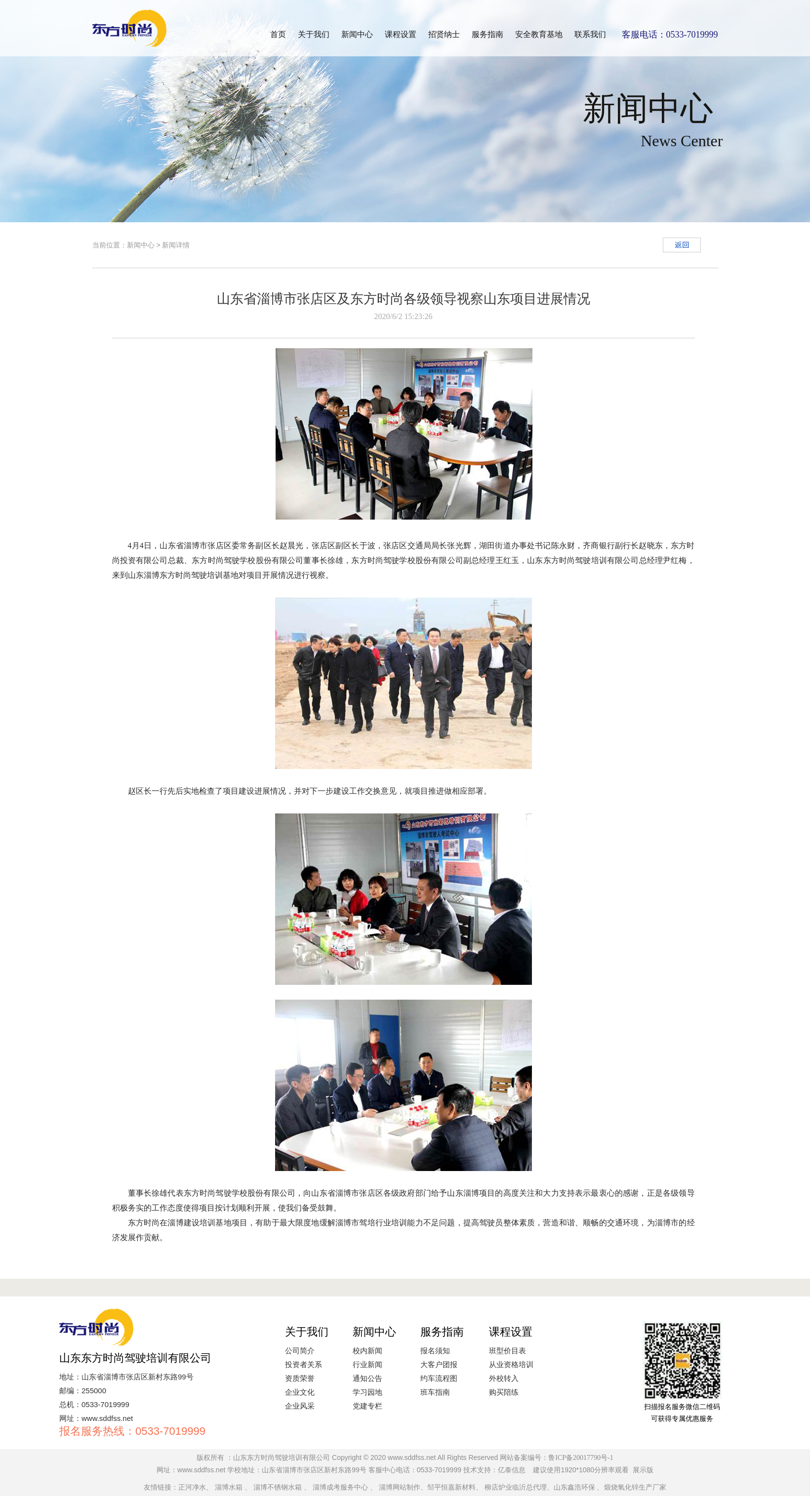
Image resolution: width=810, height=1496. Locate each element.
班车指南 (435, 1392)
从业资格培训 (511, 1365)
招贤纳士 (444, 34)
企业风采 (300, 1406)
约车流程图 (438, 1378)
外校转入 (504, 1378)
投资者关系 (303, 1365)
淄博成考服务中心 (340, 1487)
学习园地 (367, 1392)
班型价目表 (507, 1351)
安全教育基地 (539, 34)
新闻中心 (357, 34)
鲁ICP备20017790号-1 (580, 1457)
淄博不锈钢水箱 (277, 1487)
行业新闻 (367, 1365)
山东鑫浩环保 (574, 1487)
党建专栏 (367, 1406)
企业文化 (300, 1392)
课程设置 (400, 34)
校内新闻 (367, 1351)
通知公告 (367, 1378)
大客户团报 (438, 1365)
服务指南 (487, 34)
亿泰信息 (512, 1470)
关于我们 (313, 34)
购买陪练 (504, 1392)
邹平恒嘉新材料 (451, 1487)
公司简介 (300, 1351)
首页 (278, 34)
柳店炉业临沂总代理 (516, 1487)
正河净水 (192, 1487)
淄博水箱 (229, 1487)
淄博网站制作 (399, 1487)
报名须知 (435, 1351)
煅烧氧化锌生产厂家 (635, 1487)
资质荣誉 (300, 1378)
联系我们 (590, 34)
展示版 (643, 1470)
